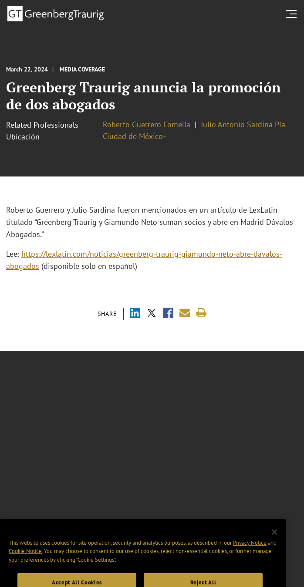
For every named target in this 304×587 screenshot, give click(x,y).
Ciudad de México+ (135, 136)
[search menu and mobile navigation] (293, 14)
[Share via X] (151, 314)
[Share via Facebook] (168, 314)
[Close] (274, 538)
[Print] (201, 313)
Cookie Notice (25, 558)
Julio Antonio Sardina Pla (243, 124)
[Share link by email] (184, 313)
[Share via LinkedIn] (135, 314)
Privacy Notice (250, 549)
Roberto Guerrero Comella (146, 124)
